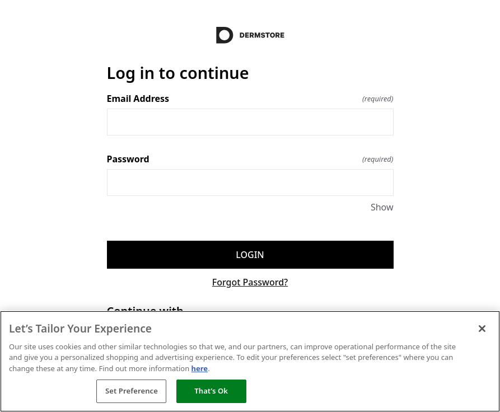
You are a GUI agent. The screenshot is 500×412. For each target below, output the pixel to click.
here (199, 368)
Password (250, 159)
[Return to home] (250, 35)
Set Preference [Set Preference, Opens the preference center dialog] (131, 391)
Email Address (250, 98)
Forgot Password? (250, 282)
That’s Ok (211, 391)
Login (250, 255)
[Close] (482, 328)
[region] (250, 361)
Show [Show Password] (382, 207)
